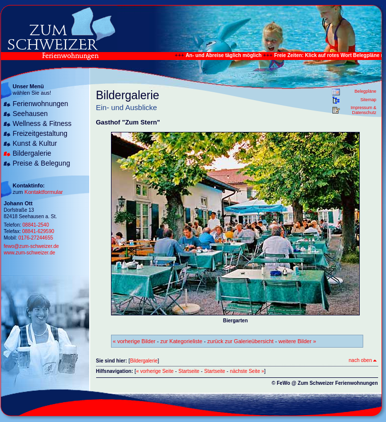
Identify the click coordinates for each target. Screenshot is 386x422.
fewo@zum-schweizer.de (31, 246)
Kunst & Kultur (35, 143)
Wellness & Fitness (42, 123)
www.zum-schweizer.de (29, 252)
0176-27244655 (35, 238)
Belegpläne (365, 91)
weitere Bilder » (297, 341)
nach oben (363, 360)
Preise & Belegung (41, 163)
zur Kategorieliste (182, 341)
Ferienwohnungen (40, 104)
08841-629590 (38, 231)
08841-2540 (35, 225)
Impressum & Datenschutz (364, 110)
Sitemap (368, 99)
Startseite (188, 371)
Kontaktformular (43, 192)
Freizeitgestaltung (40, 133)
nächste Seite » (247, 371)
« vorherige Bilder (134, 341)
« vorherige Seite (155, 371)
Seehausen (30, 114)
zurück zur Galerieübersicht (240, 341)
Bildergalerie (32, 153)
